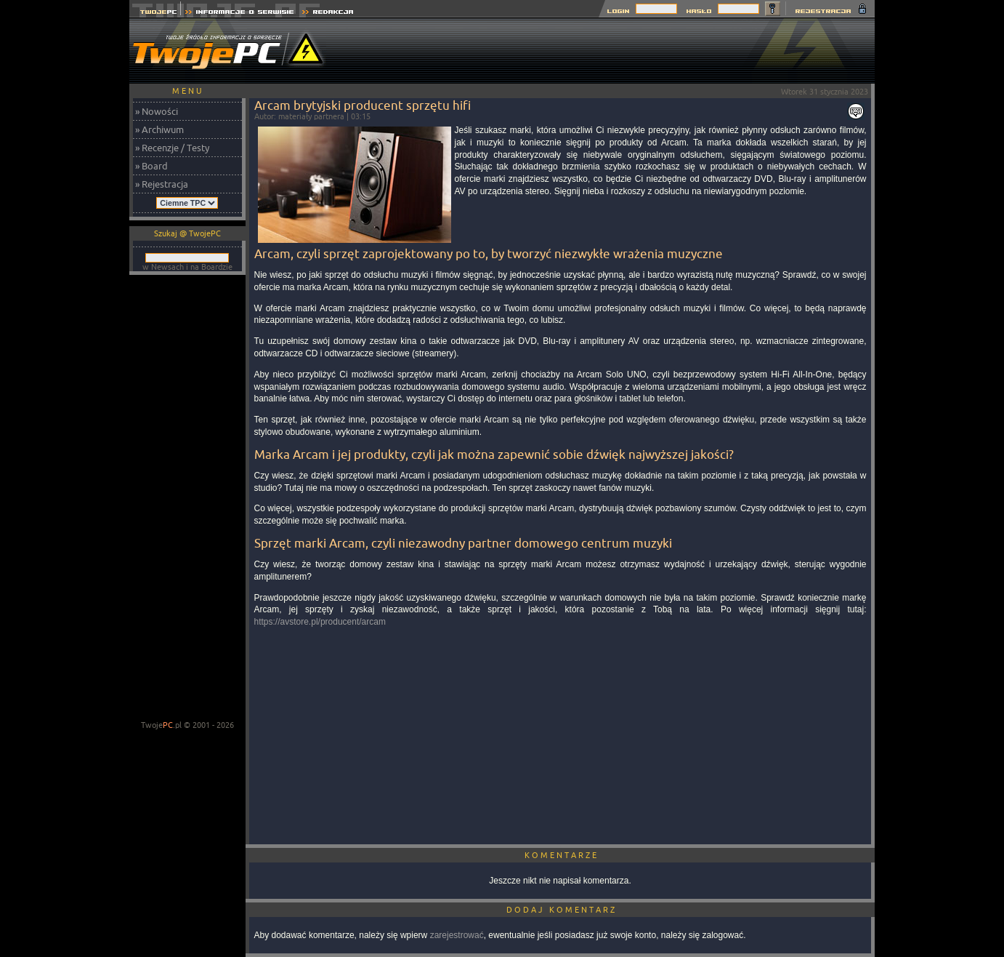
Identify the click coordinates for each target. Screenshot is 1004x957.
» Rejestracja (161, 184)
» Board (151, 166)
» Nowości (156, 111)
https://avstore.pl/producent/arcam (320, 622)
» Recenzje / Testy (172, 148)
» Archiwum (159, 129)
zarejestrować (457, 935)
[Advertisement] (610, 51)
